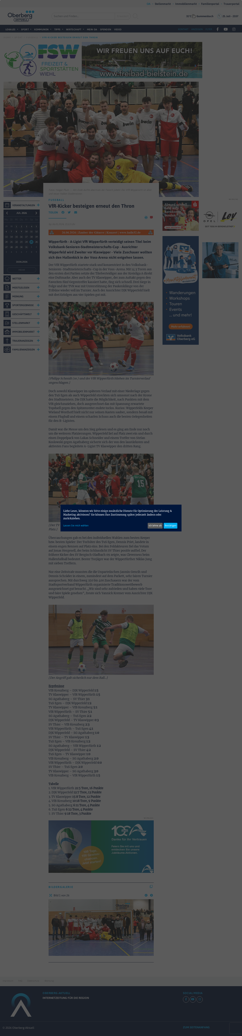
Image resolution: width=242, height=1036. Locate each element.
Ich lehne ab (155, 525)
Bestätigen (170, 525)
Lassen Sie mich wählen (75, 525)
